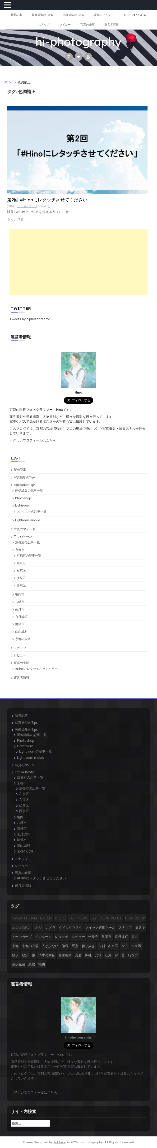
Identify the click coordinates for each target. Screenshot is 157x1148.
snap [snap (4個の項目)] (38, 927)
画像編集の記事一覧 (29, 490)
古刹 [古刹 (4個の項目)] (101, 946)
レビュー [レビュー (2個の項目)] (78, 936)
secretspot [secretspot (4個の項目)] (21, 927)
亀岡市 (19, 594)
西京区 (21, 585)
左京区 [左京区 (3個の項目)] (136, 946)
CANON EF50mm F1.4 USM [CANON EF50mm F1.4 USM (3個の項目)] (32, 918)
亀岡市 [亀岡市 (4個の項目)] (106, 936)
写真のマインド (104, 15)
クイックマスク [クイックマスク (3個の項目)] (70, 927)
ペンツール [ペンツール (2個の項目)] (43, 936)
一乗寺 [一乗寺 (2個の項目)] (93, 936)
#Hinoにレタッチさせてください (38, 669)
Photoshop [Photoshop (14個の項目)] (135, 918)
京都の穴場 (23, 639)
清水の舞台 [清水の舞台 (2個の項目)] (46, 955)
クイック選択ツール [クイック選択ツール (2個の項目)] (100, 927)
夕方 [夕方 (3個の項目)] (124, 946)
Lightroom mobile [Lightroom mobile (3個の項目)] (106, 918)
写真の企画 (87, 24)
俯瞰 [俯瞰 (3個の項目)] (65, 946)
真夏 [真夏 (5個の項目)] (78, 955)
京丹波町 (21, 617)
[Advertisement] (78, 262)
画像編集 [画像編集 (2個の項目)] (65, 955)
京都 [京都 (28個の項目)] (15, 946)
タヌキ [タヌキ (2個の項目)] (140, 927)
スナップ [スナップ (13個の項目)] (125, 927)
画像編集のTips (73, 15)
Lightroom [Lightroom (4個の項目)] (78, 918)
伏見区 (21, 578)
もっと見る (15, 219)
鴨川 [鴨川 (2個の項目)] (41, 964)
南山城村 (21, 631)
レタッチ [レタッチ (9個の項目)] (61, 936)
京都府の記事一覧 (27, 542)
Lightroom (22, 505)
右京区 (21, 570)
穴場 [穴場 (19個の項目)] (98, 955)
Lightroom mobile (27, 520)
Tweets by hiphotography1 (30, 319)
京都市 (19, 550)
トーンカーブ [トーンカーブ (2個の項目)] (22, 936)
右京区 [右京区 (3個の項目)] (113, 946)
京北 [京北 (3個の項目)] (134, 936)
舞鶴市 (19, 624)
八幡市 (19, 602)
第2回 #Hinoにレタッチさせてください (47, 200)
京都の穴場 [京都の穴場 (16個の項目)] (30, 946)
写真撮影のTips (42, 15)
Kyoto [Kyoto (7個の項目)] (60, 918)
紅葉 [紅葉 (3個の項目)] (108, 955)
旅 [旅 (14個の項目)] (33, 955)
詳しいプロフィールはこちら (34, 440)
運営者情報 (111, 24)
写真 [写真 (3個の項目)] (75, 946)
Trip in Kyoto (135, 15)
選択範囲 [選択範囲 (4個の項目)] (18, 964)
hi (49, 206)
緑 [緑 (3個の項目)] (116, 955)
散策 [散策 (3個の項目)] (25, 955)
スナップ (44, 24)
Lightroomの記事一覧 (31, 511)
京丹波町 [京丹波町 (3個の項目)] (121, 936)
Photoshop (23, 498)
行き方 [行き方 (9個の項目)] (133, 955)
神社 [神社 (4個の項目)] (88, 955)
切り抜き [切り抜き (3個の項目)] (88, 946)
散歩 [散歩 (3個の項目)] (15, 955)
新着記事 (16, 15)
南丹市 (19, 609)
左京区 (21, 563)
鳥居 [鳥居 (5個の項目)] (31, 964)
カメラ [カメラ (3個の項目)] (50, 927)
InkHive (59, 1142)
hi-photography (78, 42)
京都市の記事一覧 (29, 555)
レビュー (65, 24)
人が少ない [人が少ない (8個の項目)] (50, 946)
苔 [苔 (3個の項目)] (123, 955)
